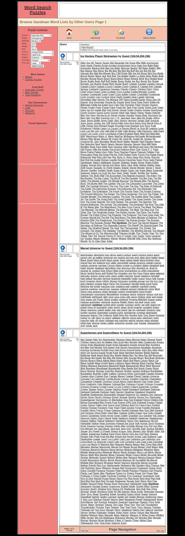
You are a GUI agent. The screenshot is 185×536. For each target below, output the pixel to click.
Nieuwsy (128, 144)
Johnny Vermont (128, 120)
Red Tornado (107, 481)
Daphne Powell (120, 389)
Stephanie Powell (133, 499)
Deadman (129, 392)
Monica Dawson (146, 457)
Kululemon (86, 128)
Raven (112, 478)
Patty (110, 152)
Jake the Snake (144, 118)
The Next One (147, 210)
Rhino (143, 481)
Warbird (85, 515)
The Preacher (114, 215)
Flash (138, 105)
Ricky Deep (132, 157)
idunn (99, 281)
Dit (159, 99)
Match (155, 447)
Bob (109, 76)
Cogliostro (91, 384)
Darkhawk (145, 389)
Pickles (127, 154)
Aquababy (146, 347)
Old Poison (86, 149)
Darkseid (85, 392)
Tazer (119, 173)
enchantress (131, 271)
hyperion (90, 281)
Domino (132, 397)
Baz (83, 71)
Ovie (138, 149)
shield (84, 307)
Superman (133, 502)
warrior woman (136, 320)
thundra (133, 315)
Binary (140, 358)
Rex (114, 157)
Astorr (138, 350)
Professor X (87, 476)
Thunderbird (151, 505)
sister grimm (114, 307)
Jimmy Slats (107, 120)
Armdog (113, 65)
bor (94, 263)
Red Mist (85, 481)
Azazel (101, 353)
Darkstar (104, 392)
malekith (134, 286)
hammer (129, 276)
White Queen (148, 515)
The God (125, 196)
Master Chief (144, 447)
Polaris (131, 473)
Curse (110, 387)
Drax (103, 271)
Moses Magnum (123, 460)
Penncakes (86, 154)
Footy (98, 107)
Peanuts (141, 152)
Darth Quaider (123, 97)
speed (101, 310)
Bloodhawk (102, 368)
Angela (133, 345)
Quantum (137, 476)
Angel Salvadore (120, 345)
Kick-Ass (134, 434)
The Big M (115, 178)
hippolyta (115, 278)
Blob (83, 368)
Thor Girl (140, 505)
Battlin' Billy (155, 68)
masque (115, 289)
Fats (116, 105)
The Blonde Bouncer (118, 181)
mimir (151, 289)
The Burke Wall (95, 183)
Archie (104, 65)
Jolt (162, 431)
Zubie (110, 241)
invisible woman (137, 281)
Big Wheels (105, 73)
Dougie (120, 102)
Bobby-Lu (134, 76)
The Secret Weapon (148, 223)
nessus (150, 294)
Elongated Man (96, 402)
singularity (101, 307)
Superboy (113, 502)
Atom (160, 350)
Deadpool (140, 392)
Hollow (95, 423)
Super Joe (133, 170)
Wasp (117, 515)
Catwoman (100, 379)
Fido (122, 105)
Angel (109, 345)
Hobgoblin (86, 423)
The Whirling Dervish (141, 230)
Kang (112, 434)
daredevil (154, 265)
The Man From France (128, 207)
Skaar (96, 494)
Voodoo (88, 238)
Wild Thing (141, 238)
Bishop (84, 360)
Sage (145, 484)
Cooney (152, 92)
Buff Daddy (111, 81)
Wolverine (120, 518)
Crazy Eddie (121, 94)
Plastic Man (99, 473)
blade (136, 260)
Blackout (92, 366)
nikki (105, 297)
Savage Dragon (100, 486)
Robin (100, 484)
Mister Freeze (133, 455)
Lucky (95, 134)
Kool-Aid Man (107, 436)
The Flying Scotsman (127, 194)
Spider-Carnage (108, 497)
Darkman (155, 389)
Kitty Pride (94, 436)
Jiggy (83, 120)
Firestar (93, 408)
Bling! (142, 366)
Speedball (86, 497)
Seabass (125, 162)
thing (121, 315)
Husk (83, 426)
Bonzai (93, 78)
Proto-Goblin (100, 476)
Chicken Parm (145, 89)
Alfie (138, 63)
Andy (83, 65)
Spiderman (151, 497)
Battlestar (86, 355)
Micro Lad (142, 452)
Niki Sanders (138, 465)
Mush (120, 141)
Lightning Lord (153, 439)
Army (134, 65)
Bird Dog (152, 73)
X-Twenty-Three (130, 520)
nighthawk (86, 297)
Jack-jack (115, 429)
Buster (118, 84)
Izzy (112, 118)
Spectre (153, 494)
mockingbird (132, 291)
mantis (152, 286)
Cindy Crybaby (108, 92)
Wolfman (156, 238)
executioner (153, 271)
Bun (138, 81)
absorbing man (101, 255)
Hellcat (100, 421)
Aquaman (157, 347)
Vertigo (92, 512)
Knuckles (120, 126)
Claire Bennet (134, 381)
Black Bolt (128, 360)
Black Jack (100, 76)
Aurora (94, 353)
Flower (84, 107)
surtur (120, 312)
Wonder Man (145, 518)
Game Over (151, 107)
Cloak (150, 381)
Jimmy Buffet (93, 120)
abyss (113, 255)
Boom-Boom (117, 78)
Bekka (125, 355)
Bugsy (121, 81)
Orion (159, 468)
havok (137, 276)
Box (112, 371)
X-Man (117, 520)
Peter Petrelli (122, 470)
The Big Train (146, 178)
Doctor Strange (120, 397)
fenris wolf (100, 273)
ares (137, 257)
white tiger (86, 323)
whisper (155, 320)
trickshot (160, 315)
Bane (122, 353)
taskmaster (151, 312)
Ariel (116, 350)
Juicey (90, 123)
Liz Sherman (100, 442)
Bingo (144, 73)
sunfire (84, 312)
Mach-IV (95, 444)
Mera (156, 449)
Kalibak (104, 434)
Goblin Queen (135, 413)
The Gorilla (90, 199)
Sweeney (85, 173)
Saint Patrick (155, 160)
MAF (83, 136)
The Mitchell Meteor (104, 210)
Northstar (90, 468)
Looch (84, 134)
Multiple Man (87, 463)
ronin (153, 302)
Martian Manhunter (101, 447)
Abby (83, 63)
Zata (97, 241)
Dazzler (120, 392)
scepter (120, 305)
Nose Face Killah (98, 147)
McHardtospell (153, 136)
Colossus (131, 384)
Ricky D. (121, 157)
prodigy (114, 299)
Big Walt (94, 73)
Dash (112, 392)
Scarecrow (114, 486)
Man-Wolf (157, 444)
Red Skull (95, 481)
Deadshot (151, 392)
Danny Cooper (104, 389)
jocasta (98, 284)
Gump (107, 113)
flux (116, 273)
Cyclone (105, 97)
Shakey (84, 165)
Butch (125, 84)
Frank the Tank (123, 107)
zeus (95, 326)
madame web (123, 286)
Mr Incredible (139, 460)
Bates (145, 68)
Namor (117, 463)
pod (154, 297)
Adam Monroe (132, 339)
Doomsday (155, 397)
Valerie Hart (138, 510)
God (109, 110)
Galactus (116, 410)
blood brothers (147, 260)
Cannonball (139, 373)
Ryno (145, 160)
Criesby (133, 94)
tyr (89, 318)
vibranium (148, 318)
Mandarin (85, 447)
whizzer (96, 323)
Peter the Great (101, 154)
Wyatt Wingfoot (106, 520)
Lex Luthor (113, 439)
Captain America (154, 373)
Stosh (158, 168)
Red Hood (145, 478)
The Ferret (113, 191)
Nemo (157, 141)
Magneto (119, 444)
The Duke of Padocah (150, 186)
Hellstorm (110, 421)
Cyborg (126, 387)
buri (108, 263)
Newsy (111, 144)
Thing (127, 505)
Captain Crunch (105, 86)
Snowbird (104, 494)
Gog (145, 413)
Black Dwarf (87, 260)
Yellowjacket (87, 523)
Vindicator (101, 512)
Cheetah (97, 381)
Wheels (122, 238)
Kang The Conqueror (120, 284)
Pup (147, 154)
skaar (124, 307)
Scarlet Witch (143, 486)
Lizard (110, 442)
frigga (146, 273)
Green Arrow (106, 415)
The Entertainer (100, 191)
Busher (98, 84)
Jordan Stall (143, 120)
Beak (93, 355)
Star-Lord (88, 499)
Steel (121, 499)
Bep (95, 71)
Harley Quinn (97, 418)
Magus (136, 444)
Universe (156, 236)
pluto (148, 297)
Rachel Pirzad (101, 478)
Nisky (154, 144)
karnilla (135, 284)
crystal (126, 265)
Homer (114, 115)
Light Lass (125, 439)
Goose (123, 110)
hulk (154, 278)
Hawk (115, 418)
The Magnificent (108, 207)
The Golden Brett (139, 196)
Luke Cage (140, 442)
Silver (117, 165)
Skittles (151, 165)
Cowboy (85, 94)
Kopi (127, 126)
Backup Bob (98, 68)
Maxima (104, 449)
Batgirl (147, 353)
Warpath (108, 515)
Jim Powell (93, 431)
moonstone (100, 294)
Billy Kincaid (130, 358)
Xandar (142, 323)
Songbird (121, 494)
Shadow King (105, 489)
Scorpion (85, 489)
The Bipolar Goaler (97, 181)
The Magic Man (91, 207)
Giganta (123, 413)
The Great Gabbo (122, 199)
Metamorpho (95, 452)
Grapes (138, 110)
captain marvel (153, 263)
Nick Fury (101, 465)
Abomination (109, 339)
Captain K (134, 86)
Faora (111, 405)
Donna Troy (143, 397)
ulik (93, 318)
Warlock (93, 515)
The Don (134, 186)
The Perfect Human (125, 212)
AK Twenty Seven (100, 63)
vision (102, 320)
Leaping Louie (156, 128)
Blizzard (156, 366)
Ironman (105, 118)
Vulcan (132, 512)
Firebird (156, 405)
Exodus (151, 402)
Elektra (155, 400)
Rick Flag (152, 481)
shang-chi (155, 305)
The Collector (105, 315)
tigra (140, 315)
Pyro (129, 476)
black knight (100, 260)
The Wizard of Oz (90, 233)
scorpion (129, 305)
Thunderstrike (88, 507)
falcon (84, 273)
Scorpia (154, 486)
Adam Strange (147, 339)
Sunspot (103, 502)
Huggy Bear (141, 115)
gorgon (94, 276)
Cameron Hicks (125, 373)
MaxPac (118, 136)
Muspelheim (112, 294)
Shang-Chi (117, 489)
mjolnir (121, 291)
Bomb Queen (145, 368)
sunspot (92, 312)
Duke (139, 102)
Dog (91, 102)
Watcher (124, 515)
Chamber (144, 379)
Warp (101, 515)
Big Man (107, 358)
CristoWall (142, 94)
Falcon (91, 405)
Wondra (93, 520)
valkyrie (125, 318)
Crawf (111, 94)
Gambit (125, 410)
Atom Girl (85, 353)
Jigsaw (84, 431)
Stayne (114, 499)
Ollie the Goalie (100, 149)
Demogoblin (110, 394)
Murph (113, 141)
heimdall (155, 276)
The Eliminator (144, 189)
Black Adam (116, 360)
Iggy (88, 118)
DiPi (121, 99)
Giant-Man (113, 413)
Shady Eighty (152, 162)
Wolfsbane (108, 518)
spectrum (92, 310)
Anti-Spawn (109, 347)
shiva (90, 307)
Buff (103, 81)
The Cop (113, 186)
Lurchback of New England (119, 134)
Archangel (95, 350)
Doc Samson (156, 394)
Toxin (134, 507)
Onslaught (142, 468)
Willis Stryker (87, 518)
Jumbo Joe (99, 123)
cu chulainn (136, 265)
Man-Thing (146, 444)
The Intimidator (120, 204)
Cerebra (134, 379)
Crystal (103, 387)
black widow (126, 260)
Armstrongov (124, 65)
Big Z (114, 73)
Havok (108, 418)
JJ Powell (105, 431)
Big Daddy (96, 358)
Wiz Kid (99, 518)
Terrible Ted (143, 173)
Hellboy (93, 421)
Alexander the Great (124, 63)
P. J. (150, 149)
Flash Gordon (127, 408)
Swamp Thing (147, 502)
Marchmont (92, 136)
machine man (108, 286)
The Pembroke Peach (103, 212)
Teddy (126, 173)
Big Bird (122, 71)
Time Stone (149, 315)
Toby (90, 236)
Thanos (108, 505)
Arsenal (130, 350)
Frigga (107, 410)
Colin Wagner (104, 384)
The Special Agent (148, 225)
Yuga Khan (105, 523)
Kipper (111, 126)
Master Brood (130, 447)
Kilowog (154, 434)
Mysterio (98, 463)
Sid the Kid (108, 165)
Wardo (96, 238)
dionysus (126, 268)
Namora (126, 463)
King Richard (100, 126)
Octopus (117, 147)
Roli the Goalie (93, 160)
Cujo (98, 97)
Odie (125, 147)
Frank (112, 107)
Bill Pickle (122, 73)
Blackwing (103, 366)
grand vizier (104, 276)
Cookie (126, 92)
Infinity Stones (109, 281)
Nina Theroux (152, 465)
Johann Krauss (118, 431)
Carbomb (94, 89)
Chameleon (155, 379)
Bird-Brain (150, 358)
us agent (106, 318)
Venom (84, 512)
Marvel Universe (91, 248)
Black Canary (141, 360)
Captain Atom (88, 376)
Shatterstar (129, 489)
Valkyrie (149, 510)
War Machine (152, 512)
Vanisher (158, 510)
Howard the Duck (125, 423)
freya (140, 273)
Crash (105, 94)
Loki (122, 442)
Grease (146, 110)
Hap (127, 113)
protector (123, 299)
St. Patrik (108, 168)
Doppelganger (88, 400)
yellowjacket (153, 323)
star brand (122, 310)
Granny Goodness (90, 415)
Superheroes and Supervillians (100, 332)
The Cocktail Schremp (97, 186)
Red (94, 157)
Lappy (103, 128)
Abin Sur (97, 339)
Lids (102, 131)
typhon (84, 318)
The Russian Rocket (100, 223)
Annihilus (155, 345)
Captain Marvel (117, 376)
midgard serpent (128, 289)
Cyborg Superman (139, 387)
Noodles (85, 147)
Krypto (138, 436)
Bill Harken (117, 358)
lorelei (97, 286)
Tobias (84, 236)
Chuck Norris (119, 381)
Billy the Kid (134, 73)
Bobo (142, 76)
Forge (138, 408)
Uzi (82, 238)
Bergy (101, 71)
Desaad (121, 394)
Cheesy (133, 89)
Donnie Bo (110, 102)
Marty (111, 136)
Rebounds (86, 157)
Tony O (120, 236)
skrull (130, 307)
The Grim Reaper (115, 202)
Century (125, 379)
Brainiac (119, 371)
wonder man (131, 323)
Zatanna (115, 523)
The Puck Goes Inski (148, 215)
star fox (132, 310)
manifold (144, 286)
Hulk (137, 423)
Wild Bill (131, 238)
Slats (157, 165)
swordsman (130, 312)
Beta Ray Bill (145, 355)
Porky (135, 154)
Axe (145, 65)
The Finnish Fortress (150, 191)
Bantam (139, 353)
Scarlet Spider (128, 486)
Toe (95, 236)
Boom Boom (103, 78)
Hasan (148, 113)
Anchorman (153, 63)
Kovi (142, 126)
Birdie (160, 73)
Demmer (149, 97)
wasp (147, 320)
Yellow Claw (145, 520)
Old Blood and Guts (138, 147)
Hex (88, 115)
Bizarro (92, 360)
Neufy (104, 144)
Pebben (150, 152)
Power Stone (103, 299)
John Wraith (147, 431)
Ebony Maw (112, 271)
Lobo (116, 442)
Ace (88, 63)
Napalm (135, 141)
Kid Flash (144, 434)
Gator (161, 107)
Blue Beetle (127, 368)
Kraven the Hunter (124, 436)
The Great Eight (104, 199)
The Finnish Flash (129, 191)
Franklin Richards (151, 408)
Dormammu (102, 400)
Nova (98, 468)
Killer (121, 123)
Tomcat (101, 236)
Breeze (134, 78)
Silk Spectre (123, 491)
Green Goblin (121, 415)
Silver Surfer (136, 491)
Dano (113, 97)
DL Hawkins (142, 394)
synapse (141, 312)
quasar (151, 299)
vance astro (136, 318)
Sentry (93, 489)
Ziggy (103, 241)
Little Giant (158, 131)
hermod (106, 278)
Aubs (139, 65)
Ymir (96, 523)
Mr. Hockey (146, 139)
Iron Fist (148, 426)
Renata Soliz (133, 481)
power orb (91, 299)
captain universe (89, 265)
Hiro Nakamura (142, 421)
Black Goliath (87, 363)
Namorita (135, 463)
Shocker (85, 491)
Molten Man (122, 457)
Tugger (128, 236)
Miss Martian (101, 455)
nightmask (97, 297)
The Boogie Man (138, 181)
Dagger (92, 389)
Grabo (130, 110)
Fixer (110, 408)
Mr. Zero (94, 141)
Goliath (158, 413)
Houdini (130, 115)
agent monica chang (142, 255)
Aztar (115, 353)
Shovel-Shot (95, 165)
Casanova (104, 89)
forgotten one (125, 273)
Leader (96, 439)
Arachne (85, 350)
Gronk (84, 113)
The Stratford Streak (98, 228)
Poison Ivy (121, 473)
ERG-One (131, 402)
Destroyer (130, 394)
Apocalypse (134, 347)
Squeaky (98, 168)
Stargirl (106, 499)
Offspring (106, 468)
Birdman (160, 358)
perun (134, 297)
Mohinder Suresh (98, 457)
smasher (137, 307)
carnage (102, 265)
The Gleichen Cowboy (108, 196)
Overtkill (91, 470)
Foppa (105, 107)
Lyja (88, 444)
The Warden (123, 230)
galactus (160, 273)
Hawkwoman (156, 418)
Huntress (159, 423)
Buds (97, 81)
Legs (83, 131)
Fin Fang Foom (143, 405)
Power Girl (140, 473)
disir (133, 268)
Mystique (108, 463)
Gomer (115, 110)
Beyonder (158, 355)
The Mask (146, 207)
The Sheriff (133, 225)
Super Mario (145, 170)
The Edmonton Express (104, 189)
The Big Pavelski (129, 178)
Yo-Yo (91, 241)
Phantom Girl (146, 470)
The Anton (151, 175)
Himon (130, 421)
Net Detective (88, 144)
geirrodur (85, 276)
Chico (156, 89)
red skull (139, 302)
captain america (137, 263)
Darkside (95, 392)
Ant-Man (85, 347)
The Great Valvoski (95, 202)
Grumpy (92, 113)
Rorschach (123, 484)
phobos (142, 297)
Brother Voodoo (132, 371)
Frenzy (100, 410)
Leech (104, 439)
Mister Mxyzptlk (148, 455)
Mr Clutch (114, 139)
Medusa (128, 449)
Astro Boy (147, 350)
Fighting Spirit (127, 405)
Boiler (155, 76)
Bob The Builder (120, 76)
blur (90, 263)
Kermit (114, 123)
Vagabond (126, 510)
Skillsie (142, 165)
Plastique (110, 473)
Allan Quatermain (147, 342)
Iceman (100, 426)
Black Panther (147, 363)
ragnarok (105, 302)
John (116, 120)
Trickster (156, 507)
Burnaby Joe (87, 84)
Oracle (151, 468)
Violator (111, 512)
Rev (109, 157)
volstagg (109, 320)
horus (148, 278)
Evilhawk (141, 402)
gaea (152, 273)
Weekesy (105, 238)
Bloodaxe (91, 368)
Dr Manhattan (116, 400)
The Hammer (145, 202)
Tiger (151, 233)
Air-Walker (107, 342)
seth (147, 305)
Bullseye (145, 371)
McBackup (129, 136)
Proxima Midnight (138, 299)
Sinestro (159, 491)
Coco (119, 92)
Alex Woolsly (131, 342)
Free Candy (138, 107)
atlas (142, 257)
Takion (91, 505)
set (143, 305)
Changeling (86, 381)
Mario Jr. (102, 136)
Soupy (89, 168)
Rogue (107, 484)
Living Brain (87, 442)
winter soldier (107, 323)
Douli (127, 102)
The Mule (134, 210)
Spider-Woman (137, 497)
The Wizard (158, 230)
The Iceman (106, 204)
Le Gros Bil (142, 128)
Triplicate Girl (87, 510)
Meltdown (138, 449)
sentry (137, 305)
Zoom (124, 523)
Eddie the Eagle (99, 105)
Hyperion (91, 426)
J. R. (117, 118)
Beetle (118, 355)
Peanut (133, 152)
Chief (83, 92)
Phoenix (158, 470)
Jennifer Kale (139, 429)
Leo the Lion (92, 131)
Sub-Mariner (87, 502)
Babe (150, 65)
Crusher (91, 97)
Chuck (96, 92)
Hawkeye (123, 418)
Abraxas (120, 339)
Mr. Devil (123, 139)
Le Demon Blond (127, 128)
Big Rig (147, 71)
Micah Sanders (128, 452)
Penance (100, 470)
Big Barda (86, 358)
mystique (124, 294)
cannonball (122, 263)
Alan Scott (118, 342)
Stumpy (84, 170)
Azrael (109, 353)
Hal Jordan (158, 415)
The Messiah (87, 210)
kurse (149, 284)
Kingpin (84, 436)
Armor (123, 350)
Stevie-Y (150, 168)
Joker (157, 431)
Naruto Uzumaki (149, 463)
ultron (98, 318)
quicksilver (95, 302)
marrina (84, 289)
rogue (147, 302)
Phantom (134, 470)
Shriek (93, 491)
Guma (100, 113)
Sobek (113, 494)
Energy (122, 402)
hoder (135, 278)
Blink (148, 366)
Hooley (122, 115)
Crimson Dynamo (90, 387)
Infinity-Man (120, 426)
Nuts (110, 147)
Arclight (104, 350)
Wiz (150, 238)
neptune (141, 294)
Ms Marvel (151, 460)
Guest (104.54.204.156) (136, 56)
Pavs (116, 152)
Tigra (107, 507)
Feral (117, 405)
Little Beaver (129, 131)
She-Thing (151, 489)
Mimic (151, 452)
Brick (141, 78)
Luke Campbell (155, 442)
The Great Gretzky (141, 199)
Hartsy (140, 113)
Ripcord (93, 484)
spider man (110, 310)
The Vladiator (109, 230)
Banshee (129, 353)
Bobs (148, 76)
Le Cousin (112, 128)
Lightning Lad (138, 439)
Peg (157, 152)
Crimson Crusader (153, 384)
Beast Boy (109, 355)
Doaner (84, 102)
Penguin (110, 470)
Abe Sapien (87, 339)
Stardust (97, 499)
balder (154, 257)
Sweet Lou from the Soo (103, 173)
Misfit (91, 455)
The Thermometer (129, 228)
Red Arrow (133, 478)
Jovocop (154, 120)
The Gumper (131, 202)
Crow (83, 97)
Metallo (84, 452)
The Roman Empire (135, 220)
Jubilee (84, 434)
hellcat (89, 278)
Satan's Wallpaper (102, 162)
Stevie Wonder (137, 168)
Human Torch (147, 423)
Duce (133, 102)
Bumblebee (156, 371)
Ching (90, 92)
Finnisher (129, 105)
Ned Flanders (147, 141)
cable (113, 263)
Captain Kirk (146, 86)
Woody (84, 241)
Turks (148, 236)
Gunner (114, 113)
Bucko (84, 81)
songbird (147, 307)
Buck (160, 78)
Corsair (140, 384)
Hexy (93, 115)
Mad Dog (145, 134)
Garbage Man (137, 410)
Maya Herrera (116, 449)
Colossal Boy (118, 384)
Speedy (95, 497)
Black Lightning (117, 363)
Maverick (95, 449)
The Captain (109, 183)
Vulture (140, 512)
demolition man (113, 268)
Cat (92, 379)
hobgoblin (126, 278)
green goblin (117, 276)
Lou (90, 134)
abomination (87, 255)
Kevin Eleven (122, 434)
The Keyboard (136, 204)
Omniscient (131, 468)
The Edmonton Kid (126, 189)
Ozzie (144, 149)
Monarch (133, 457)
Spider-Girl (122, 497)
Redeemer (120, 481)
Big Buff (131, 71)
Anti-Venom (121, 347)
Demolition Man (89, 99)
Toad (128, 507)
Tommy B (111, 236)
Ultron (117, 510)
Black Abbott (102, 360)
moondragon (87, 294)
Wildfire (160, 515)
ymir (83, 326)
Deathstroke (96, 394)
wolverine (120, 323)
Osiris (84, 470)
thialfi (115, 315)
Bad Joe (109, 68)
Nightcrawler (113, 465)
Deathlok (85, 394)
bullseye (101, 263)
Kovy (147, 126)
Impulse (109, 426)
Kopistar (135, 126)
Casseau (115, 89)
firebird (110, 273)
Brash (127, 78)
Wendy (114, 238)
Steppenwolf (149, 499)
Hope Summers (107, 423)
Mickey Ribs (87, 139)
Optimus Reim (127, 149)
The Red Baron (118, 217)
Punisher (121, 476)
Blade (122, 366)
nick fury (158, 294)
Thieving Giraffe (127, 233)
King (126, 123)
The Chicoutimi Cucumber (138, 183)
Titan (122, 507)
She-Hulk (141, 489)
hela (83, 278)
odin (128, 297)
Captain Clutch (88, 86)
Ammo (84, 345)
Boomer (91, 371)
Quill (157, 476)
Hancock (85, 418)
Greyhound (157, 110)
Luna (83, 444)
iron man (158, 281)
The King (149, 204)
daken (146, 265)
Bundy (144, 81)
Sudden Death (105, 170)
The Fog (142, 194)
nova (110, 297)
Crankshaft (95, 94)
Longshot (130, 442)
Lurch (102, 134)
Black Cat (154, 360)
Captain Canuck (155, 84)
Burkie (155, 81)
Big (106, 71)
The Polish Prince (97, 215)
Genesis (89, 413)
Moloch (111, 457)
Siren (83, 494)
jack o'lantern (87, 284)
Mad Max (155, 134)
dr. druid (150, 268)
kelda (142, 284)
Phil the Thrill (116, 154)
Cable (105, 373)
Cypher (84, 389)
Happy (133, 113)
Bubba (153, 78)
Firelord (84, 408)
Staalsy (117, 168)
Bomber (85, 78)
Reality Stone (127, 302)
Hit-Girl (154, 421)
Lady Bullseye (149, 436)
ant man (130, 257)
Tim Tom (159, 233)
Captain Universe (150, 376)
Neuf (97, 144)
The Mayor (157, 207)
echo (121, 271)
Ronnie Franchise (127, 160)
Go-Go (90, 110)
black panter (113, 260)
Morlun (103, 460)
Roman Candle (109, 160)
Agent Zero (95, 342)
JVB (108, 123)
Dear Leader (138, 97)
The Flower (109, 194)
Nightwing (126, 465)
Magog (128, 444)
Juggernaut (94, 434)
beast (161, 257)
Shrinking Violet (105, 491)
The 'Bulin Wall (97, 175)
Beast (100, 355)
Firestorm (103, 408)
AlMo (143, 63)
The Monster (122, 210)
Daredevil (134, 389)
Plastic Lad (86, 473)
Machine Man (108, 444)
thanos (94, 315)
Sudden (93, 170)
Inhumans (123, 281)
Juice (83, 123)
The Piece (141, 212)
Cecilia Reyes (113, 379)
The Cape (118, 505)
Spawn (144, 494)
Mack (136, 134)
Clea (144, 381)
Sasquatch (86, 486)
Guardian (133, 415)
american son (110, 257)
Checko (124, 89)
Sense (141, 162)
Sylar (157, 502)
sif (94, 307)
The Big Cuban (101, 178)
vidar (92, 320)
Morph (111, 460)
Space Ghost (134, 494)
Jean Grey (126, 429)
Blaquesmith (132, 366)
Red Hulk (155, 478)
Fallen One (101, 405)
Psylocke (112, 476)
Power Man (152, 473)
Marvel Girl (116, 447)
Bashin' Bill (136, 68)
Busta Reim (108, 84)
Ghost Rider (100, 413)
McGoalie (140, 136)
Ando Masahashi (96, 345)
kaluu (105, 284)
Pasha (90, 152)
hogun (141, 278)
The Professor (129, 215)
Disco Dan (151, 99)
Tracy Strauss (144, 507)
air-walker (98, 257)
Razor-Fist (122, 478)
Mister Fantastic (116, 455)
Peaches (123, 152)
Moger (97, 139)
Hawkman (143, 418)
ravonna (115, 302)
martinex (93, 289)
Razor (160, 154)
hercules (97, 278)
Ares (111, 350)
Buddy (91, 81)
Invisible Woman (134, 426)
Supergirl (123, 502)
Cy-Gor (118, 387)
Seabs (134, 162)
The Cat (120, 183)
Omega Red (118, 468)
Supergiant (102, 312)
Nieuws (119, 144)
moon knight (145, 291)
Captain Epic (101, 376)
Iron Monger (87, 429)
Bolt (136, 368)
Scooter (116, 162)
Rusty (140, 160)
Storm (160, 499)
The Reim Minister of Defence (141, 217)
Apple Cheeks (93, 65)
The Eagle (86, 189)
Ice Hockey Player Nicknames (99, 56)
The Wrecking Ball (108, 233)
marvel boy (104, 289)
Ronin (115, 484)
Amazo (160, 342)
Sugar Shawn (120, 170)
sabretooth (86, 305)
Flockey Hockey (149, 105)
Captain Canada (137, 84)
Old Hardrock (156, 147)
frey (135, 273)
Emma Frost (111, 402)
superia (113, 312)
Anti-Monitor (96, 347)
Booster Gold (103, 371)
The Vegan (95, 230)
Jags (133, 118)
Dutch (146, 102)
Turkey (140, 236)
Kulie (153, 126)
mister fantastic (109, 291)
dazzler (90, 268)
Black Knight (101, 363)
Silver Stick (126, 165)
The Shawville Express (115, 225)
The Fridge (153, 194)
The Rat (105, 217)
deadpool (99, 268)
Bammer (125, 68)
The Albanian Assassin (133, 175)
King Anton (135, 123)
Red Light (102, 157)
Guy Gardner (145, 415)
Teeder (133, 173)
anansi (121, 257)
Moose (104, 139)
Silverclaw (149, 491)
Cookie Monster (139, 92)
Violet (119, 512)
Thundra (99, 507)
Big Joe (139, 71)
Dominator (99, 102)
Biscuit (84, 76)
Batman (155, 353)
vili (96, 320)
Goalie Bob (100, 110)
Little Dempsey (144, 131)
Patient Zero (100, 152)
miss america (94, 291)
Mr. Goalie (134, 139)
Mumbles (104, 141)
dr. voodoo (94, 271)
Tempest (99, 505)
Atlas (155, 350)
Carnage (85, 379)
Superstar (158, 170)
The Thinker (145, 228)
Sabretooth (135, 484)
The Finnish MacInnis (92, 194)
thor (127, 315)
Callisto (112, 373)
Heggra (84, 421)
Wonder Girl (132, 518)
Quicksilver (148, 476)
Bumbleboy (86, 373)
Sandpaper (86, 162)
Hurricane (153, 115)
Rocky (147, 157)
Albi (112, 63)
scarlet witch (109, 305)
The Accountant (113, 175)
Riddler (84, 484)
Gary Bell (149, 410)
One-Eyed (114, 149)
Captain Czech (121, 86)
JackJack (125, 118)
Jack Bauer (104, 429)
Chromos (107, 381)
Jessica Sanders (154, 429)
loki (91, 286)
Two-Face (100, 510)
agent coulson (124, 255)
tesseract (85, 315)
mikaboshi (142, 289)
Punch (141, 154)
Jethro (156, 118)
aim (90, 257)
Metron (116, 452)
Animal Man (144, 345)
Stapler (125, 168)
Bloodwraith (114, 368)
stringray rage (153, 310)
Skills (135, 165)
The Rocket (119, 220)
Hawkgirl (133, 418)
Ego (131, 400)
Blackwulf (114, 366)
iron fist (149, 281)
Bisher (91, 76)
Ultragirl (110, 510)
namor (133, 294)
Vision (125, 512)
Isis (95, 429)
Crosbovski (154, 94)
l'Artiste (96, 128)
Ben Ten (133, 355)
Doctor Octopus (103, 397)
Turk (134, 236)
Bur (150, 81)
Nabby (127, 141)
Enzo (111, 105)
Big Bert (113, 71)
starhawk (141, 310)
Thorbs (145, 233)
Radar (153, 154)
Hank (121, 113)
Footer (91, 107)
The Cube (124, 186)
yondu (89, 326)
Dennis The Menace (107, 99)
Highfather (121, 421)
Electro (147, 400)
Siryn (89, 494)
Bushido (97, 373)
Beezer (89, 71)
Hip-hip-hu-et (103, 115)
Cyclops (154, 387)
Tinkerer (115, 507)
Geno (83, 110)
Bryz (147, 78)
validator (116, 318)
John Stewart (133, 431)
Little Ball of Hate (113, 131)
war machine (121, 320)
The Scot (132, 223)
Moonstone (93, 460)
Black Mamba (132, 363)
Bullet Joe (130, 81)
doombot (140, 268)
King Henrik (147, 123)
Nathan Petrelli (88, 465)
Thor (138, 233)
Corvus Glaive (114, 265)
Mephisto (148, 449)
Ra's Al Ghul (87, 478)
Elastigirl (138, 400)
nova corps (119, 297)
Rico (141, 157)
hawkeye (145, 276)
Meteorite (107, 452)
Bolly (161, 76)
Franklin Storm (88, 410)
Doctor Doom (87, 397)
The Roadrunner (103, 220)
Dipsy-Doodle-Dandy (134, 99)
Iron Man (95, 118)
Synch (84, 505)
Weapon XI (135, 515)
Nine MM (146, 144)
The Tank (114, 228)
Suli (96, 502)
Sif (115, 491)
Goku (151, 413)
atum (148, 257)
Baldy (117, 68)
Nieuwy (137, 144)
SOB (83, 168)
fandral (91, 273)
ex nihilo (142, 271)
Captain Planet (133, 376)
